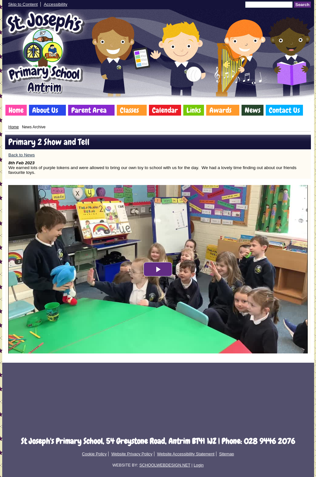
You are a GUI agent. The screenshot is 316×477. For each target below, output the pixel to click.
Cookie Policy (94, 454)
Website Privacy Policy (131, 454)
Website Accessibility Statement (185, 454)
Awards (220, 110)
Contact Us (284, 110)
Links (193, 110)
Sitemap (226, 454)
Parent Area (89, 110)
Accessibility (55, 4)
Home (16, 110)
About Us (45, 110)
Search (302, 4)
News (252, 110)
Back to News (21, 155)
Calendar (165, 110)
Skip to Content (23, 4)
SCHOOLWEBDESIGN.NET (164, 465)
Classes (129, 110)
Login (198, 465)
